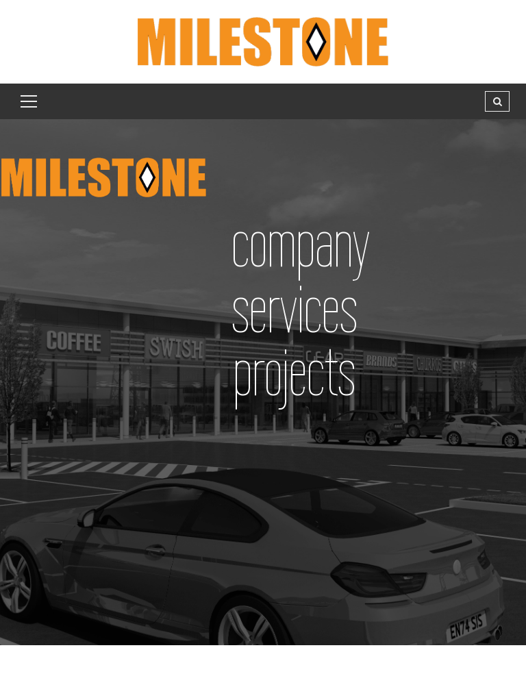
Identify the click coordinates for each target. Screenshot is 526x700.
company (300, 243)
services (294, 309)
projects (294, 372)
